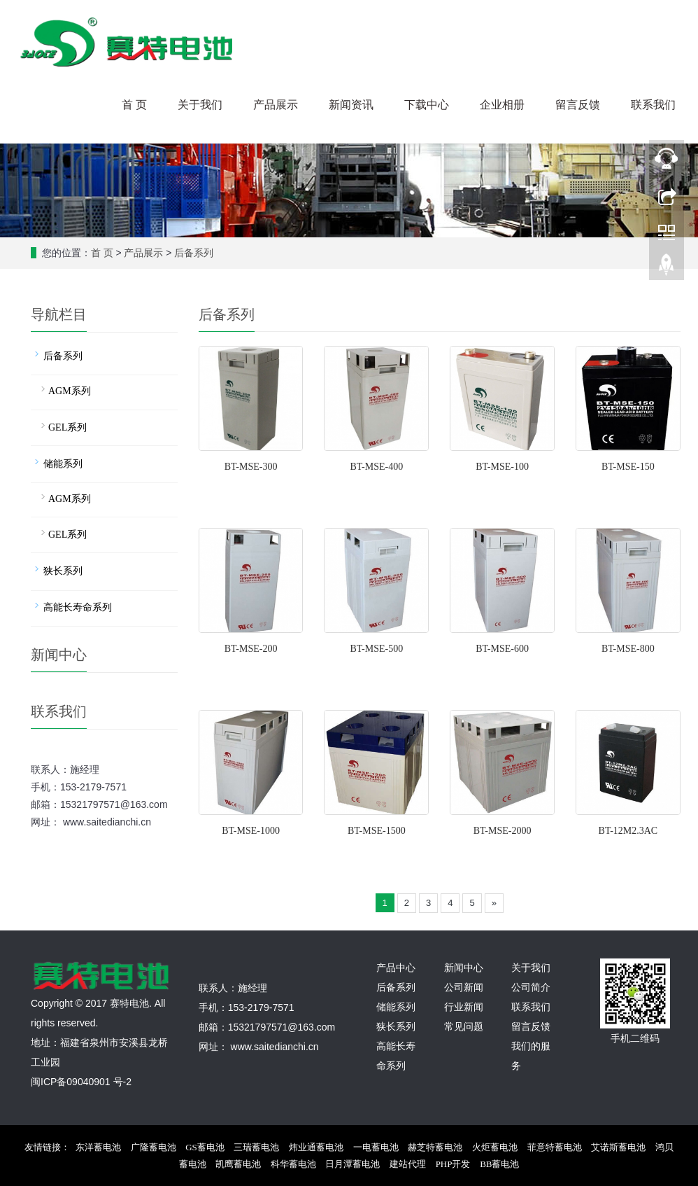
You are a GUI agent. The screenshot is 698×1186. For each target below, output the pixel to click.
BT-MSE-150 (628, 466)
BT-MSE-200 (251, 648)
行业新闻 (463, 1007)
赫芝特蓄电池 (435, 1147)
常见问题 (463, 1026)
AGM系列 (69, 391)
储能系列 (63, 464)
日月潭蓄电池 (352, 1164)
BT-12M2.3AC (628, 830)
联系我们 (653, 105)
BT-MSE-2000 (502, 830)
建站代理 (408, 1164)
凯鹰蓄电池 (238, 1164)
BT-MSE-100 (502, 466)
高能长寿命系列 (77, 607)
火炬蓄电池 (495, 1147)
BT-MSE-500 (376, 648)
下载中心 (426, 105)
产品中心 (395, 968)
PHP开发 (453, 1164)
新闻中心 (463, 968)
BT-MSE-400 (376, 466)
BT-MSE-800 (628, 648)
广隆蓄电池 (153, 1147)
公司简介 (530, 987)
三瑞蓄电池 (256, 1147)
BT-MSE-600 (502, 648)
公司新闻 (463, 987)
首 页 (134, 105)
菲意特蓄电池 (554, 1147)
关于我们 (200, 105)
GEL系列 (67, 427)
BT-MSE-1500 (377, 830)
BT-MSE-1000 (251, 830)
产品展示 (275, 105)
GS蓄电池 (205, 1147)
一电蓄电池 (376, 1147)
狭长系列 (63, 571)
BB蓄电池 (499, 1164)
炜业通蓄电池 (316, 1147)
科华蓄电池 (293, 1164)
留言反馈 (577, 105)
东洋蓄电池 (98, 1147)
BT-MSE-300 (251, 466)
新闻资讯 (351, 105)
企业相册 (502, 105)
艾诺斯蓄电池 (618, 1147)
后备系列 (193, 253)
